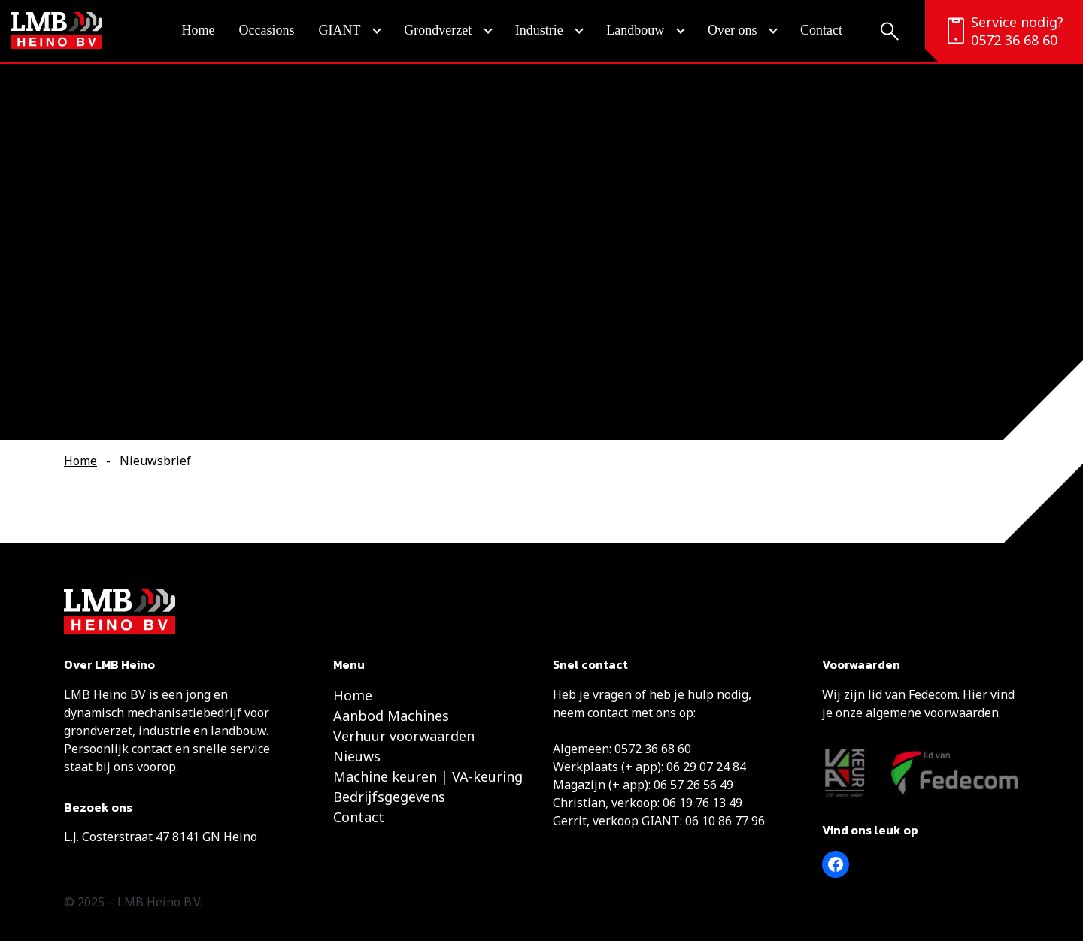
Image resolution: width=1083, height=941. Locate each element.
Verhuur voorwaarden (404, 736)
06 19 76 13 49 (702, 802)
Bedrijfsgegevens (389, 797)
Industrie (539, 30)
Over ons (732, 30)
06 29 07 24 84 (706, 766)
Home (198, 30)
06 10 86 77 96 (725, 820)
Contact (821, 30)
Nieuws (357, 756)
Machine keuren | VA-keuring (428, 776)
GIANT (340, 30)
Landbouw (635, 30)
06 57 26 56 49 (693, 784)
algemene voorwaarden (932, 712)
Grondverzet (438, 30)
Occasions (267, 30)
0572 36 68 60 (1014, 40)
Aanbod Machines (391, 716)
